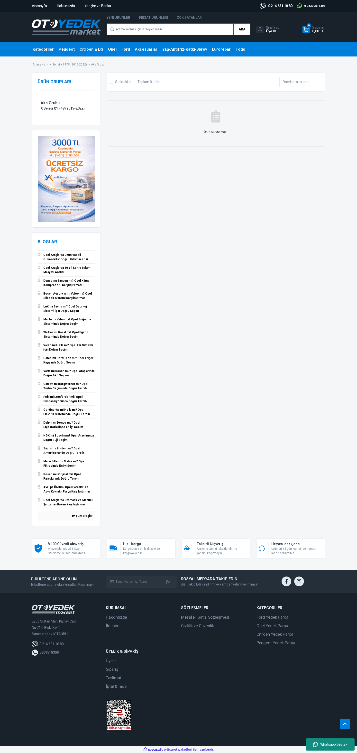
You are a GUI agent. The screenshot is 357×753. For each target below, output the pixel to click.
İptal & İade (116, 686)
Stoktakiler (123, 82)
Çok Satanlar (189, 17)
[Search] (178, 29)
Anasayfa (39, 6)
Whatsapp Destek (330, 744)
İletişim (112, 625)
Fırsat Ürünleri (153, 17)
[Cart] (313, 29)
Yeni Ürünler (118, 17)
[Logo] (66, 27)
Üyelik (111, 660)
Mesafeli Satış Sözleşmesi (205, 617)
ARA (242, 29)
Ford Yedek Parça (272, 617)
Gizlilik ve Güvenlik (197, 625)
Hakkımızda (66, 6)
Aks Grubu (98, 64)
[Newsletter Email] (133, 581)
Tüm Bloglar (82, 516)
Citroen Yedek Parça (274, 634)
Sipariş (112, 669)
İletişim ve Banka (98, 6)
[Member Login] (267, 29)
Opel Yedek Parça (272, 625)
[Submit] (168, 581)
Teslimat (113, 677)
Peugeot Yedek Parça (275, 642)
